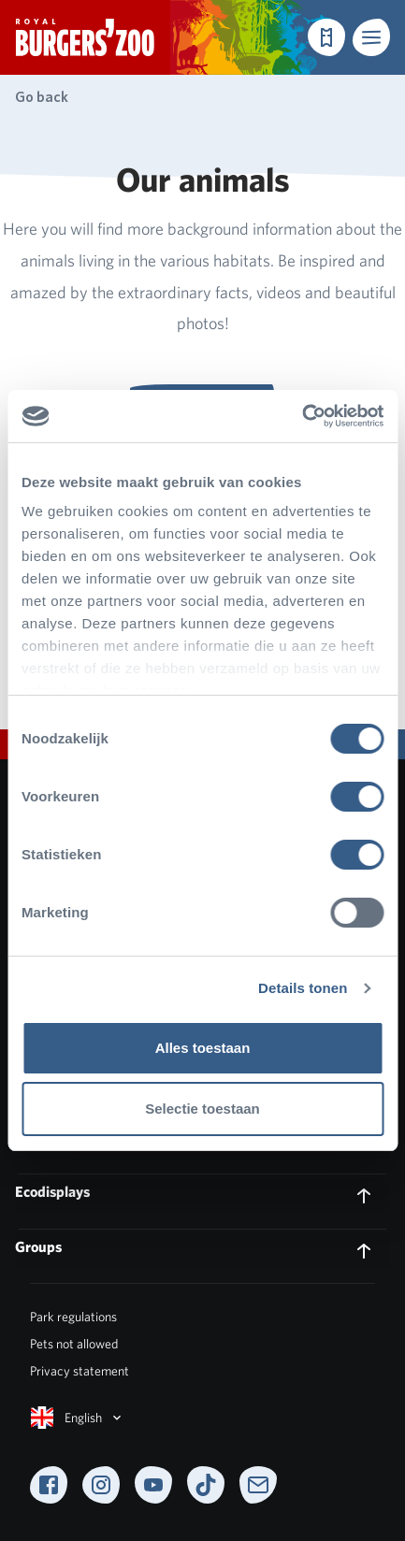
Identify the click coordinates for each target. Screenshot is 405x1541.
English (77, 1417)
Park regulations (73, 1316)
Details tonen (302, 988)
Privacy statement (79, 1370)
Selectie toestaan (202, 1108)
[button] (371, 37)
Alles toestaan (203, 1048)
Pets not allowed (74, 1343)
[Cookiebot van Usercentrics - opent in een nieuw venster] (301, 416)
